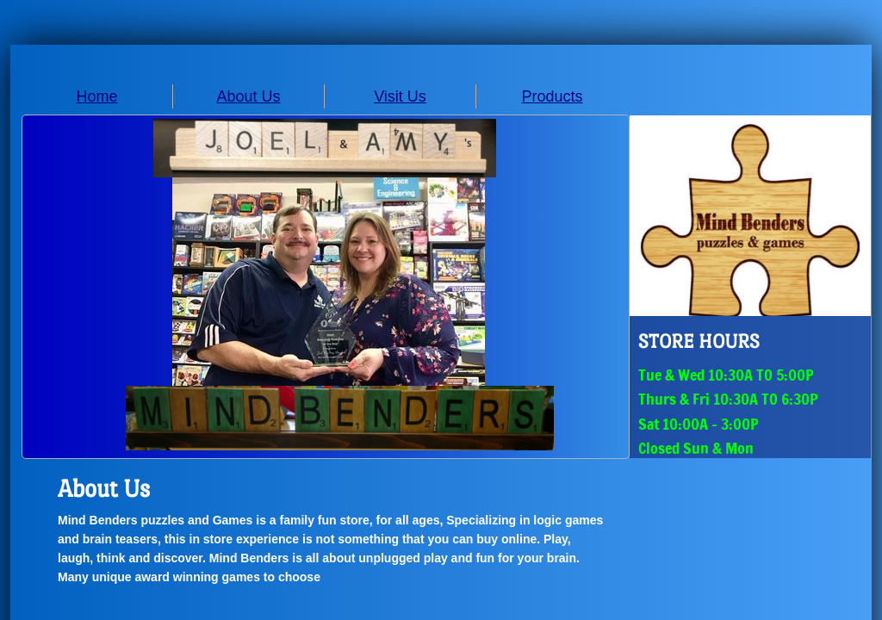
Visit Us (400, 96)
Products (551, 96)
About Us (248, 96)
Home (96, 96)
